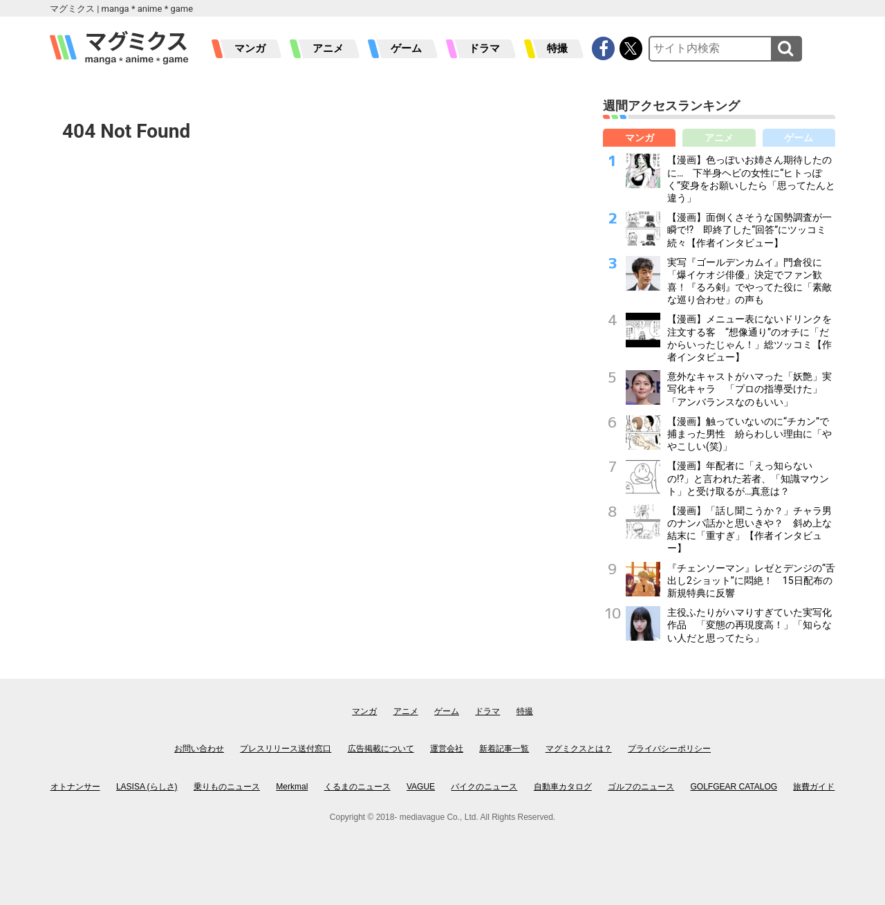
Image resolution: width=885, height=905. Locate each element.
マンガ (250, 48)
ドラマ (484, 48)
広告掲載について (381, 748)
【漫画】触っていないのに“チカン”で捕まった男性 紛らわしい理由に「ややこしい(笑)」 (749, 434)
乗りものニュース (227, 787)
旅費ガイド (814, 787)
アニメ (328, 48)
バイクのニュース (484, 787)
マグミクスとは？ (579, 748)
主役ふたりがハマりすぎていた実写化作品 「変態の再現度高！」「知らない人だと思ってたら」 (749, 625)
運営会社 (446, 748)
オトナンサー (75, 787)
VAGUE (421, 787)
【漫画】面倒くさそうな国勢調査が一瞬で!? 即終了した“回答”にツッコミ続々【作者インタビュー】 (749, 230)
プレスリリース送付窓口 (285, 748)
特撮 (557, 48)
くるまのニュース (357, 787)
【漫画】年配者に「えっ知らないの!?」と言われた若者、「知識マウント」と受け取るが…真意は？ (748, 478)
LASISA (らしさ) (147, 787)
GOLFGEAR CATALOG (734, 787)
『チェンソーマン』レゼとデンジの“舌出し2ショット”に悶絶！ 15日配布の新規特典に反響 (751, 580)
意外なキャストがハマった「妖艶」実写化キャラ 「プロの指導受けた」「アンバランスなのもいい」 (749, 389)
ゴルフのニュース (641, 787)
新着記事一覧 (504, 748)
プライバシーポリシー (669, 748)
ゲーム (406, 48)
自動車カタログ (563, 787)
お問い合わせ (199, 748)
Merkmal (292, 787)
